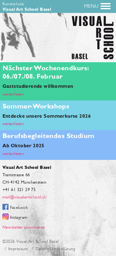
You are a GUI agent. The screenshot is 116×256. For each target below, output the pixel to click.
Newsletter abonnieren (23, 227)
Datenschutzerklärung (55, 248)
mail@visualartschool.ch (24, 196)
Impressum (18, 248)
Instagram (19, 217)
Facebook (19, 207)
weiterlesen (13, 93)
